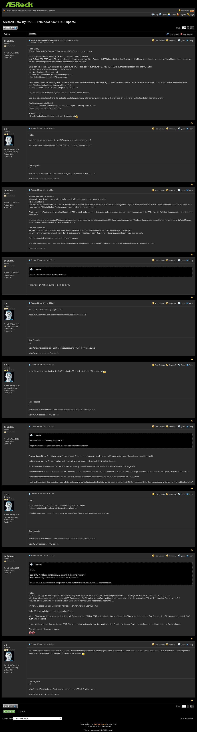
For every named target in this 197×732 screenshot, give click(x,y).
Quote (183, 41)
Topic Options (186, 34)
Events (172, 15)
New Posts (185, 11)
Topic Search (172, 34)
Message (32, 34)
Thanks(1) (171, 303)
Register (183, 15)
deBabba (9, 40)
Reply (191, 41)
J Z (6, 129)
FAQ (156, 15)
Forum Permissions (187, 719)
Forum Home (11, 11)
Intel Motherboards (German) (44, 11)
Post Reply (10, 28)
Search (164, 15)
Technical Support (24, 11)
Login (192, 15)
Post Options (158, 41)
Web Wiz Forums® (100, 724)
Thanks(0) (171, 41)
